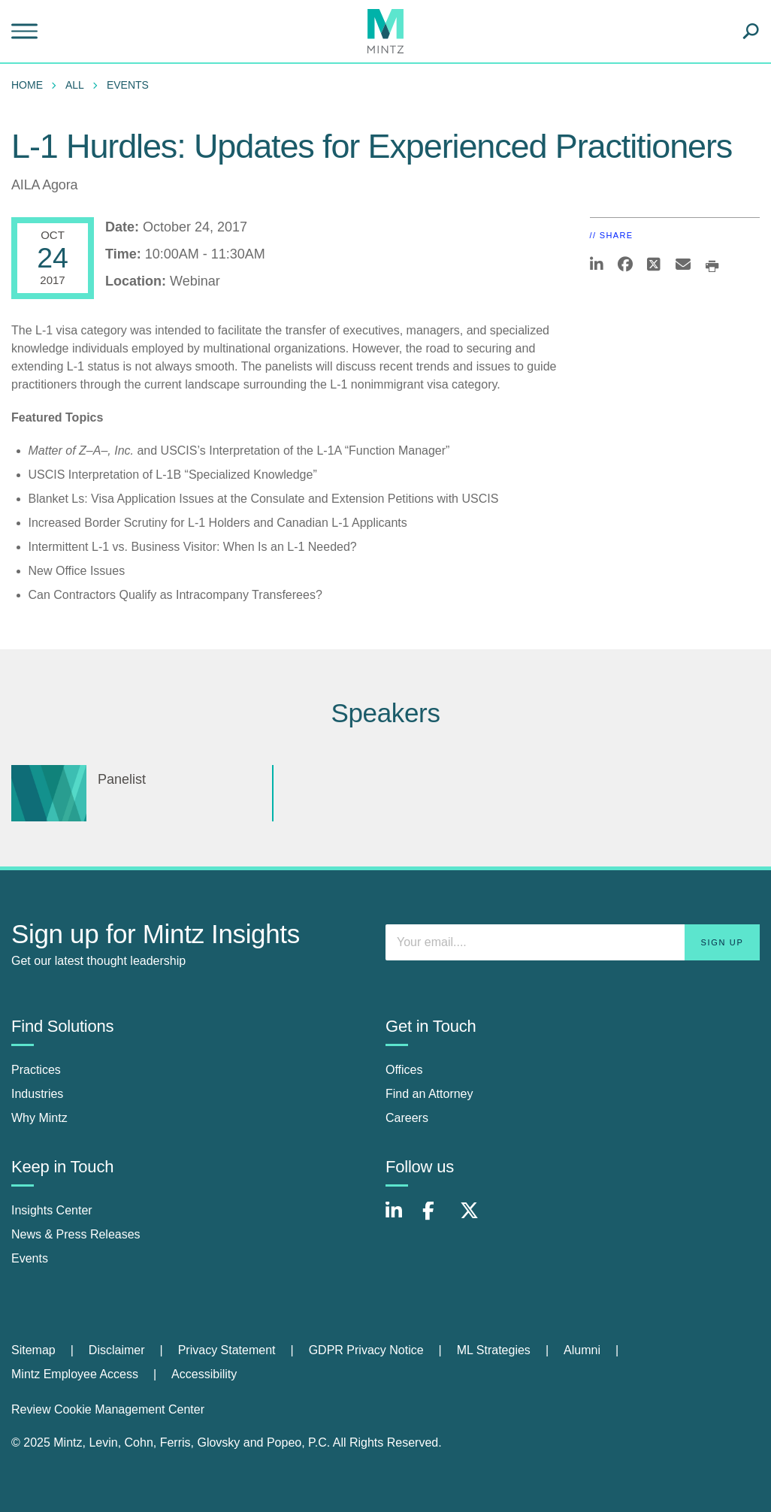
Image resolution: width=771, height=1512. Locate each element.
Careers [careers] (407, 1117)
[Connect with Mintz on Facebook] (437, 1218)
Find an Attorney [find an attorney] (429, 1093)
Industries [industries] (37, 1093)
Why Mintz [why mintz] (39, 1117)
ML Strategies (494, 1350)
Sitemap (33, 1350)
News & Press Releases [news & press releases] (76, 1234)
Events (128, 85)
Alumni (582, 1350)
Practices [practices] (36, 1069)
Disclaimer (117, 1350)
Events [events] (29, 1258)
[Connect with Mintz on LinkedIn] (401, 1218)
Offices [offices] (404, 1069)
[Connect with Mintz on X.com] (475, 1218)
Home (27, 85)
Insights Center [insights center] (51, 1210)
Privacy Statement (227, 1350)
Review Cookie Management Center (107, 1409)
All (74, 85)
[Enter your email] (573, 942)
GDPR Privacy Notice (366, 1350)
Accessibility (204, 1374)
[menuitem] (30, 85)
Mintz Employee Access (74, 1374)
